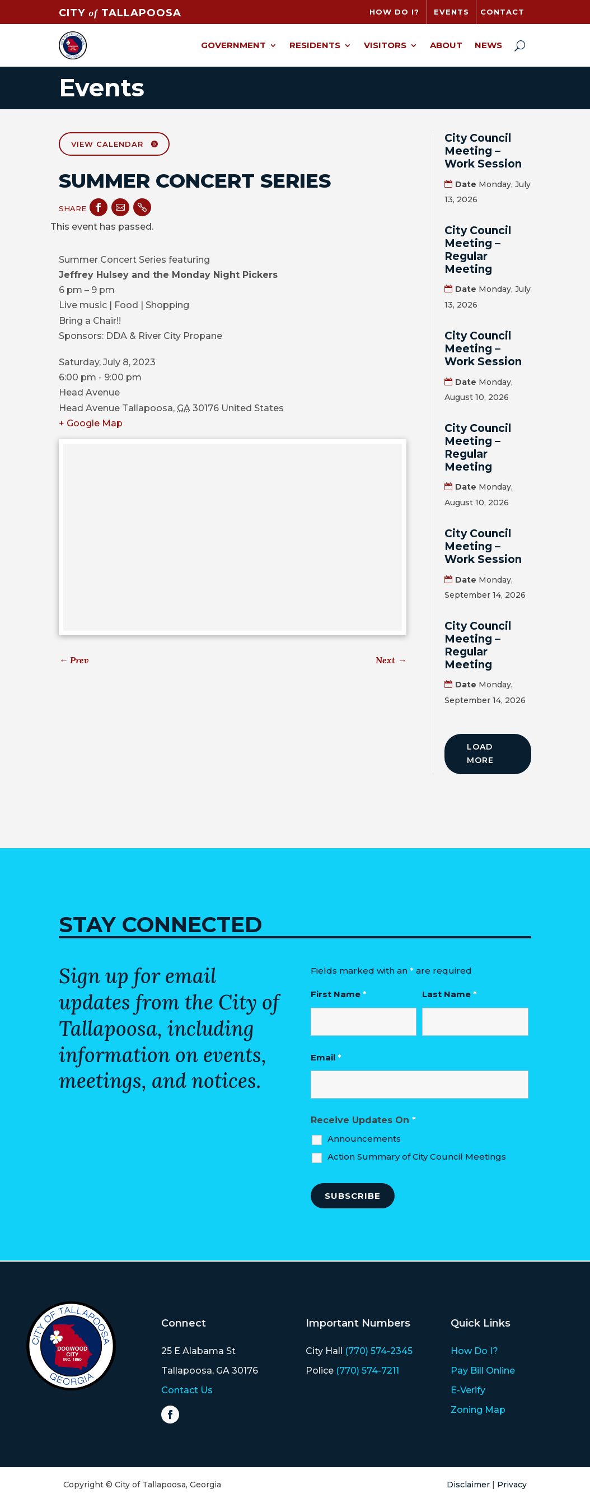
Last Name (449, 994)
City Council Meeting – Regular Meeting (477, 249)
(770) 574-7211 (367, 1370)
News (488, 45)
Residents (314, 45)
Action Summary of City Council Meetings (416, 1156)
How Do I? (474, 1351)
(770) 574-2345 (379, 1351)
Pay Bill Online (483, 1370)
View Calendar (107, 143)
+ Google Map (91, 423)
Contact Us (187, 1390)
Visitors (385, 45)
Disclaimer (468, 1485)
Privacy (512, 1485)
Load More (480, 753)
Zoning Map (478, 1409)
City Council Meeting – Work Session (483, 151)
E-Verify (468, 1390)
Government (233, 45)
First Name (339, 994)
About (446, 45)
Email (326, 1057)
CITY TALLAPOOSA (120, 13)
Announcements (364, 1138)
